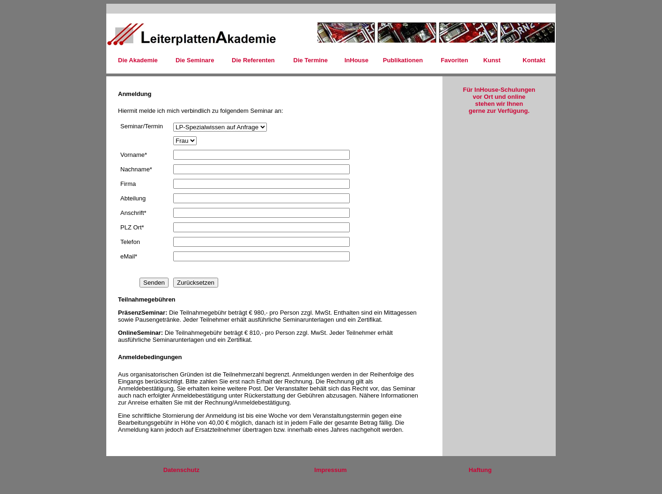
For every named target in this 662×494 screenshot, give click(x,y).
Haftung (480, 469)
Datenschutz (181, 469)
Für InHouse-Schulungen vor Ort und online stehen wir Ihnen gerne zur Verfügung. (499, 100)
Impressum (330, 469)
